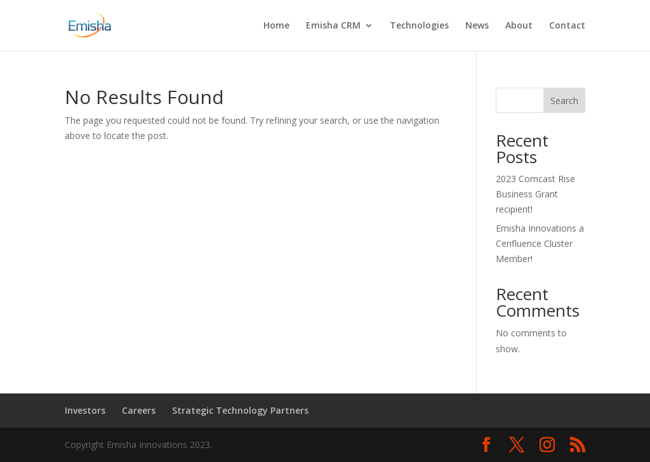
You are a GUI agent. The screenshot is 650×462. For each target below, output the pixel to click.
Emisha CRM (333, 26)
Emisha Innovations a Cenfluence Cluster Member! (540, 243)
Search (564, 101)
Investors (85, 410)
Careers (139, 410)
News (477, 26)
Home (276, 26)
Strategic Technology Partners (240, 410)
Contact (567, 26)
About (519, 26)
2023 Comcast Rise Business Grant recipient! (535, 194)
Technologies (419, 26)
